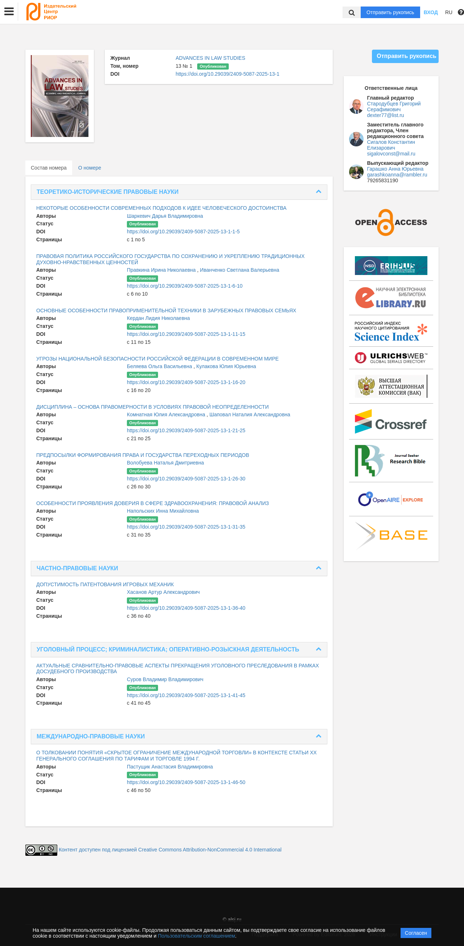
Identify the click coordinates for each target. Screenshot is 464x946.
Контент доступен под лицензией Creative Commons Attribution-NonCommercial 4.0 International (170, 850)
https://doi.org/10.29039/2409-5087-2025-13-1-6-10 (185, 286)
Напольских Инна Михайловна (163, 511)
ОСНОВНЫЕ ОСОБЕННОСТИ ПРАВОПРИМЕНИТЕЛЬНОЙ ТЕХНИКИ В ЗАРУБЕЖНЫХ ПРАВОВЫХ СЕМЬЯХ (166, 310)
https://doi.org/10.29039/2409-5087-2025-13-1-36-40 (186, 608)
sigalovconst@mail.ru (391, 154)
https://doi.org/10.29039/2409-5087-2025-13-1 (227, 74)
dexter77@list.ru (385, 115)
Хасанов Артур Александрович (163, 592)
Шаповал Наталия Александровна (250, 414)
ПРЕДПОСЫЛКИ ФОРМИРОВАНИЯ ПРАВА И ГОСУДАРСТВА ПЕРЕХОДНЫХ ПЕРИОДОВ (142, 455)
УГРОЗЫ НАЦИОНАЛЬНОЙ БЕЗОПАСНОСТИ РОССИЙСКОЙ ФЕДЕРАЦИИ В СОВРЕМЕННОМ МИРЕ (157, 359)
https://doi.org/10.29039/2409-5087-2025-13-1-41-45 (186, 695)
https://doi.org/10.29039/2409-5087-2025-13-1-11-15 (186, 334)
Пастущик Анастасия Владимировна (170, 767)
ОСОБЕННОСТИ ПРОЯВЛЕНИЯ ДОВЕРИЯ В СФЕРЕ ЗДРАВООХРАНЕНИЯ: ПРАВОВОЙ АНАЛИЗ (152, 503)
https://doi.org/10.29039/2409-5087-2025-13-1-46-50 (186, 782)
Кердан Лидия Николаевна (158, 318)
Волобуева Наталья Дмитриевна (165, 463)
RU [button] (448, 12)
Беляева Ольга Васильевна (160, 366)
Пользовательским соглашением (196, 936)
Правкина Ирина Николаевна (162, 270)
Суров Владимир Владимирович (165, 679)
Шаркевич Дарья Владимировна (165, 216)
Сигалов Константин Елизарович (391, 145)
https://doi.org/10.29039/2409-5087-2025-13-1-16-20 (186, 382)
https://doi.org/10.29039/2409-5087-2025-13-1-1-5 (183, 231)
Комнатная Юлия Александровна (167, 414)
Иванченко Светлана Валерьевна (239, 270)
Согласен (416, 933)
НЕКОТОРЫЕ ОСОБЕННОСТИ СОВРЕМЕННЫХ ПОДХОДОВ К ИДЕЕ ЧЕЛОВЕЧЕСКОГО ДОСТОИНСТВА (161, 208)
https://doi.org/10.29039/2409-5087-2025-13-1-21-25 (186, 430)
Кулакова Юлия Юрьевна (226, 366)
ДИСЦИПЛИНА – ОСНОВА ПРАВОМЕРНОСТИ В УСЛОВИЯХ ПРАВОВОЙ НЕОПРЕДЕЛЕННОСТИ (152, 407)
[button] (9, 12)
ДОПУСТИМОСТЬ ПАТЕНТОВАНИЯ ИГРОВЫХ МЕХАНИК (105, 584)
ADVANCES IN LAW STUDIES (210, 58)
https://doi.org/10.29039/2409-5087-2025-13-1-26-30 (186, 479)
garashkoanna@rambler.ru (397, 175)
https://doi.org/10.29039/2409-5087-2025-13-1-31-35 (186, 527)
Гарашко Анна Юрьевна (395, 169)
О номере (89, 168)
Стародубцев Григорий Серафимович (394, 106)
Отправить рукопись (390, 12)
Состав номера (49, 168)
